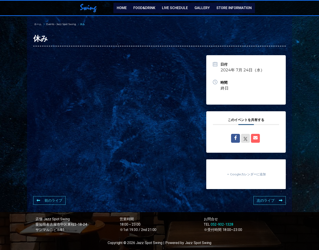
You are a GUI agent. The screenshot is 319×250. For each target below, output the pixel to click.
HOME (122, 8)
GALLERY (202, 8)
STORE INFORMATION (234, 8)
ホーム (38, 24)
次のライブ (269, 200)
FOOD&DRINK (144, 8)
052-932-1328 (222, 224)
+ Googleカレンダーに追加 (246, 174)
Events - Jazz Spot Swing (61, 24)
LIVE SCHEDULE (175, 8)
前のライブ (49, 200)
